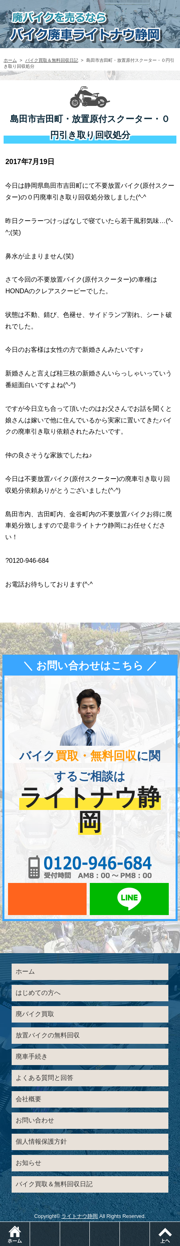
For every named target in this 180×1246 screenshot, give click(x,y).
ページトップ (165, 1234)
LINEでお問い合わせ (129, 899)
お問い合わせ (35, 1120)
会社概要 (28, 1099)
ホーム (10, 60)
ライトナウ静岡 (79, 1216)
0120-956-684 (90, 867)
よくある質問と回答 (44, 1077)
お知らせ (28, 1162)
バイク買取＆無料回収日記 (51, 60)
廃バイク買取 (35, 1014)
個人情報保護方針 (41, 1141)
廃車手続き (32, 1056)
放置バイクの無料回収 (48, 1035)
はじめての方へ (38, 992)
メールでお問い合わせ (47, 899)
